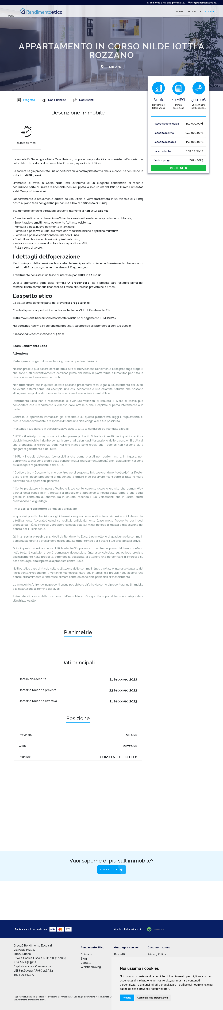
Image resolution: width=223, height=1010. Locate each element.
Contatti (86, 962)
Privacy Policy (157, 954)
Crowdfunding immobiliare (32, 997)
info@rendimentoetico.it (203, 2)
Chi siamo (87, 954)
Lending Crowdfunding (85, 997)
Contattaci (108, 869)
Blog (84, 958)
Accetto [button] (127, 997)
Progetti (119, 954)
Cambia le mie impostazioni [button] (152, 997)
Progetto (26, 100)
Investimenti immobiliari (59, 997)
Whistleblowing (91, 967)
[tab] (26, 100)
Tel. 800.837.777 (24, 974)
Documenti (83, 100)
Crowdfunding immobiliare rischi (29, 1000)
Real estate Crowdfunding (110, 997)
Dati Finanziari (54, 100)
